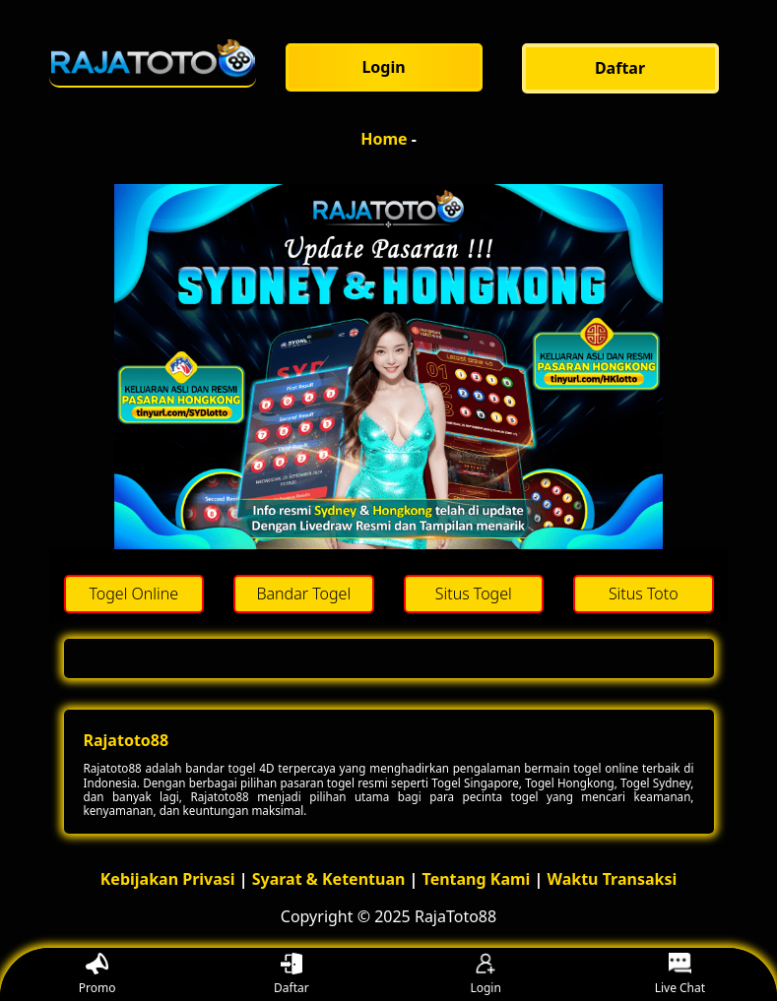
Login (485, 975)
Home (383, 139)
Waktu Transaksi (613, 879)
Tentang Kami (476, 879)
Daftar (291, 975)
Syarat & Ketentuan (329, 879)
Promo (97, 975)
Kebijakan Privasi (167, 879)
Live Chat (680, 975)
